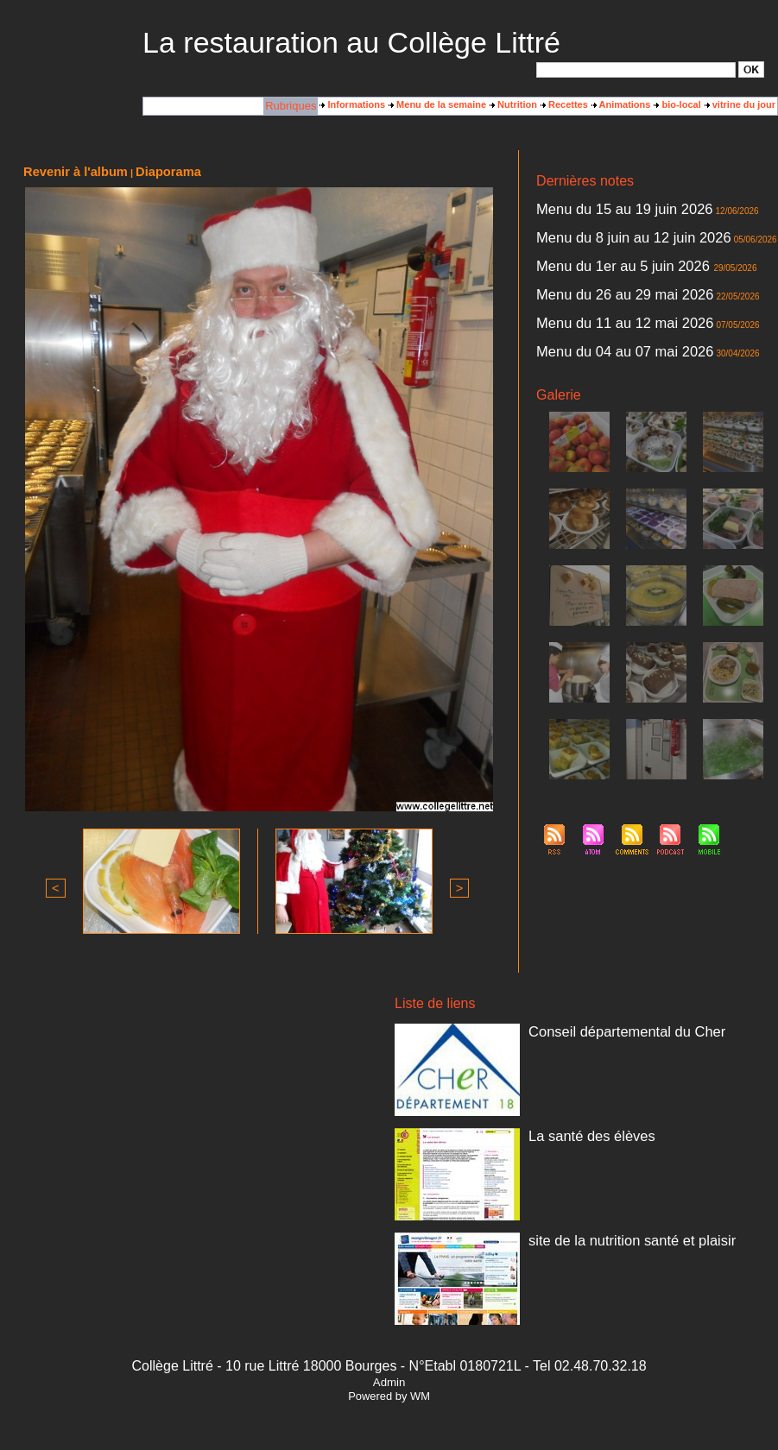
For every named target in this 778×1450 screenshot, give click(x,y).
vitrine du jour (740, 104)
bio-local (677, 104)
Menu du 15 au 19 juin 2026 (595, 206)
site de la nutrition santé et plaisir (597, 1234)
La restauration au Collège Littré (351, 42)
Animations (621, 104)
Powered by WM (389, 1392)
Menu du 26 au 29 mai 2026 (595, 273)
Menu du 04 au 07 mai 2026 (595, 318)
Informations (352, 104)
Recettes (564, 104)
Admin (389, 1378)
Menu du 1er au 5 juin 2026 (595, 251)
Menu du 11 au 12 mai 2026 (595, 296)
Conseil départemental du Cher (594, 1025)
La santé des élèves (570, 1130)
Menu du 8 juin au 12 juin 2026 (601, 229)
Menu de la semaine (437, 104)
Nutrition (513, 104)
